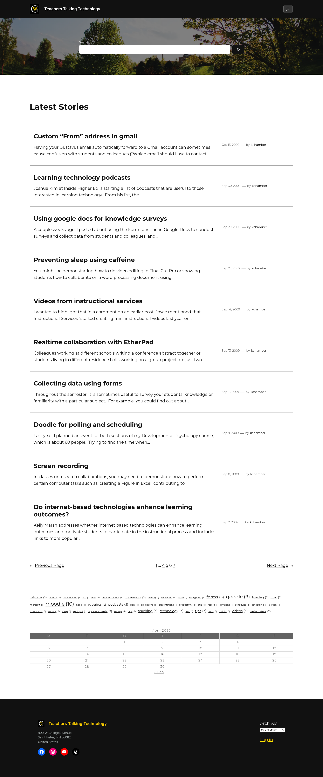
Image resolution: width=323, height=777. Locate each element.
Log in (266, 739)
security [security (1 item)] (54, 611)
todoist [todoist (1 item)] (224, 611)
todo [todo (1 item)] (212, 611)
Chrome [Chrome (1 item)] (55, 597)
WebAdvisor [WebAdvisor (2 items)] (260, 611)
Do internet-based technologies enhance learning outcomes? (113, 510)
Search (84, 42)
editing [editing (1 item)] (153, 597)
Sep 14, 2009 (231, 309)
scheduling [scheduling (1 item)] (259, 605)
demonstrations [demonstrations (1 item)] (112, 597)
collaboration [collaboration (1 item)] (72, 597)
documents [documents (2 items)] (135, 597)
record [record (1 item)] (213, 605)
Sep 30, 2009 (231, 186)
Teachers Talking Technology (72, 8)
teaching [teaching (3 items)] (148, 610)
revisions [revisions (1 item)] (226, 605)
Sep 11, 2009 (230, 392)
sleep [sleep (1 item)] (66, 611)
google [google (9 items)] (238, 596)
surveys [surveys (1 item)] (120, 611)
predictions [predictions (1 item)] (149, 605)
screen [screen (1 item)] (274, 605)
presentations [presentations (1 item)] (168, 605)
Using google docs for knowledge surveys (100, 218)
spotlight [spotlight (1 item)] (79, 611)
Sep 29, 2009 (231, 227)
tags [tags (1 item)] (132, 611)
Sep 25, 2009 (231, 268)
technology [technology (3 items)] (171, 610)
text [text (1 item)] (189, 611)
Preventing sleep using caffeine (84, 259)
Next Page (280, 565)
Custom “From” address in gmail (85, 136)
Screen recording (61, 465)
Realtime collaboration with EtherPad (93, 342)
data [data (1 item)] (95, 597)
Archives (268, 723)
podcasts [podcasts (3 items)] (118, 604)
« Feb (159, 672)
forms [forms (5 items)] (215, 597)
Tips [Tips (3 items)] (200, 610)
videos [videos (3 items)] (240, 610)
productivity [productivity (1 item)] (187, 605)
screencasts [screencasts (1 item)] (38, 611)
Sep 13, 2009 (231, 351)
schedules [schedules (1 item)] (242, 605)
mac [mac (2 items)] (275, 597)
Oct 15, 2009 (230, 145)
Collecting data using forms (78, 383)
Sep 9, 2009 (230, 433)
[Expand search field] (288, 9)
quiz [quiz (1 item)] (202, 605)
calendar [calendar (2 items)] (38, 597)
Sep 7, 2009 (230, 522)
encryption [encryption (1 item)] (196, 597)
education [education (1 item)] (168, 597)
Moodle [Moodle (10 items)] (60, 604)
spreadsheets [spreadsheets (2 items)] (100, 611)
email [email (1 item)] (182, 597)
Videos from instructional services (88, 301)
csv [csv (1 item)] (86, 597)
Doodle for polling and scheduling (88, 424)
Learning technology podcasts (82, 177)
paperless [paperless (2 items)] (97, 604)
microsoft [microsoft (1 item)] (36, 605)
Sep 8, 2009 (230, 474)
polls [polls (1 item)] (134, 605)
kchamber (258, 145)
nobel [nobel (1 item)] (81, 605)
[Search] (238, 49)
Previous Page (47, 565)
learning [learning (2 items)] (260, 597)
